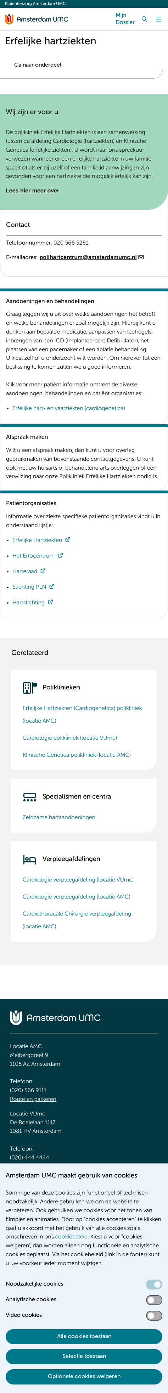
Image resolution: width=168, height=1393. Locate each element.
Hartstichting (28, 603)
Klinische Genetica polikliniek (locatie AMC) (77, 755)
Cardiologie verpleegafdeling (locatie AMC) (76, 897)
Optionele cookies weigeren (84, 1377)
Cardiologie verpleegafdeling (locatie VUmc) (78, 880)
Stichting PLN (29, 587)
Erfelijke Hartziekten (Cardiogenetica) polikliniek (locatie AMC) (82, 715)
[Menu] (159, 19)
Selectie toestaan (84, 1356)
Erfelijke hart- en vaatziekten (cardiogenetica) (68, 409)
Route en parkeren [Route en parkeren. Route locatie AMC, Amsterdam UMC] (33, 1099)
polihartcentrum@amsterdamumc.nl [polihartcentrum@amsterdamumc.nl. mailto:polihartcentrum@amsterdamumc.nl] (88, 257)
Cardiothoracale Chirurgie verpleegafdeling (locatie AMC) (77, 920)
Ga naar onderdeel (37, 65)
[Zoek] (144, 19)
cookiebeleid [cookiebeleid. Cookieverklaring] (71, 1237)
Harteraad (24, 572)
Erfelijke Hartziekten (37, 540)
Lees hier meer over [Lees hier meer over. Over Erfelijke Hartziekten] (32, 191)
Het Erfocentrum (33, 556)
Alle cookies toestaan (84, 1336)
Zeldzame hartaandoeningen (59, 818)
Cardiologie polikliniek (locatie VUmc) (70, 738)
